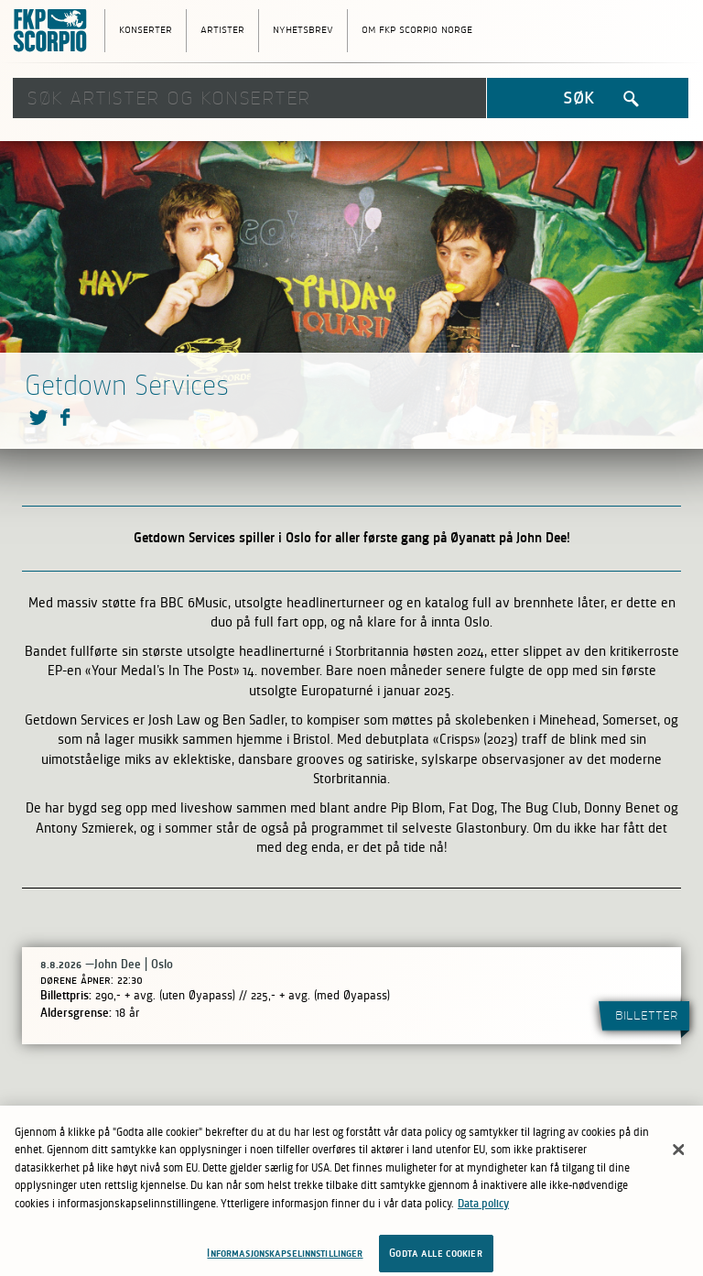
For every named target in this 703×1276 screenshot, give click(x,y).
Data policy (483, 1207)
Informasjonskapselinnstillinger (284, 1256)
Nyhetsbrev (303, 28)
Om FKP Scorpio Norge (417, 28)
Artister (222, 28)
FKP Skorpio (54, 31)
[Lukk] (678, 1153)
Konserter (145, 28)
